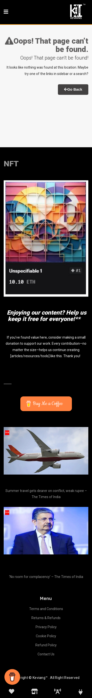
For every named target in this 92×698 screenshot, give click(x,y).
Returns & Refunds (46, 618)
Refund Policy (46, 645)
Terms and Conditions (46, 609)
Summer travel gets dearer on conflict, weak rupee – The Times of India (46, 494)
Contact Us (46, 654)
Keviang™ (40, 678)
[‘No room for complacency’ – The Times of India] (46, 530)
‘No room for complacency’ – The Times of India (46, 577)
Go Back (73, 89)
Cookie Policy (46, 636)
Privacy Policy (46, 627)
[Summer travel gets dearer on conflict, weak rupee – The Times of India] (46, 451)
